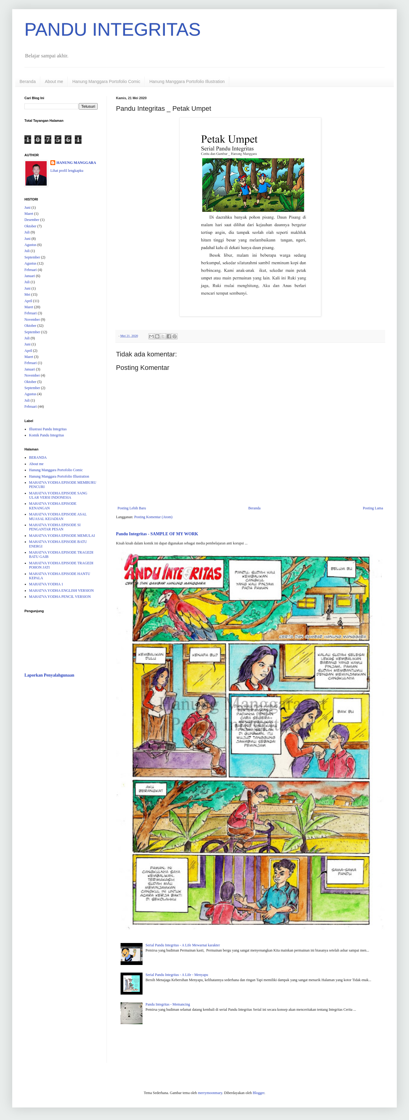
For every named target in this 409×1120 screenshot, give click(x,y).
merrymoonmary (210, 1093)
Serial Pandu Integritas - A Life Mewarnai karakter (183, 945)
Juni (27, 207)
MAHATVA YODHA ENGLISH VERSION (61, 590)
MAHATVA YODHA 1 (46, 584)
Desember (31, 220)
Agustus (30, 245)
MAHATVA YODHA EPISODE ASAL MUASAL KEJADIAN (58, 516)
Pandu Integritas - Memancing (168, 1004)
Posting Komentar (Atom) (153, 517)
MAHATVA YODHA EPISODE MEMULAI (62, 535)
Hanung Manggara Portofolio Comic (106, 81)
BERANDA (38, 457)
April (28, 301)
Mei (27, 294)
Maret (28, 213)
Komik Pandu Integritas (46, 435)
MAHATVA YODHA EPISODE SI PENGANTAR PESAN (55, 527)
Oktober (30, 226)
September (32, 257)
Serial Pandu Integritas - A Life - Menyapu (177, 975)
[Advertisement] (61, 779)
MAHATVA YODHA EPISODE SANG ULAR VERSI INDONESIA (58, 495)
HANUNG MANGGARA (76, 163)
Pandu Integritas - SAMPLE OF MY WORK (157, 533)
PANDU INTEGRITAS (112, 29)
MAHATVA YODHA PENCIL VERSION (60, 596)
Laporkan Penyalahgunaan (49, 675)
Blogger (258, 1093)
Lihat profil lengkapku (66, 170)
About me (54, 81)
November (32, 319)
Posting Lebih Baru (132, 508)
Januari (29, 276)
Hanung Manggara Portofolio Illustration (187, 81)
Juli (27, 232)
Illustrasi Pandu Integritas (48, 429)
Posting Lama (373, 508)
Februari (30, 270)
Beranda (28, 81)
